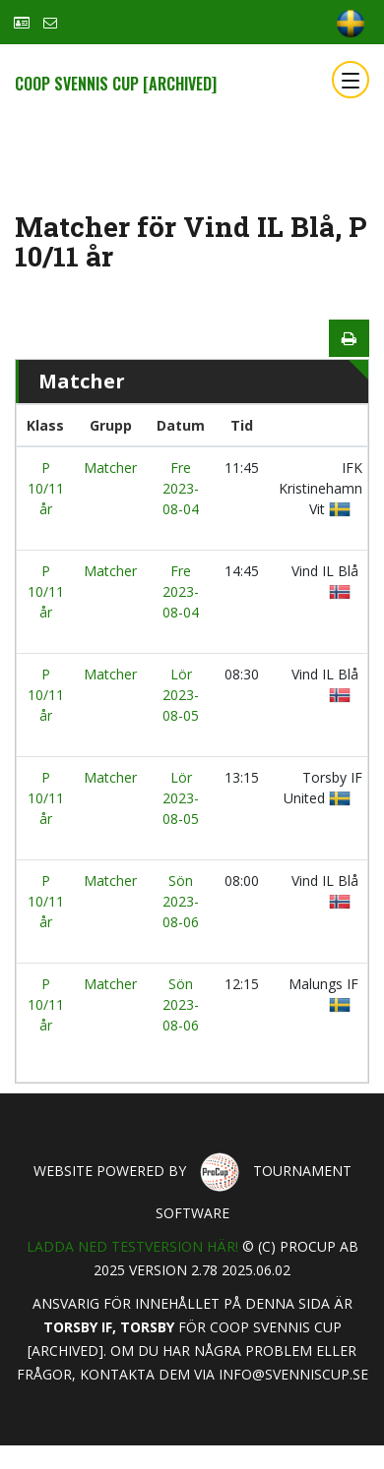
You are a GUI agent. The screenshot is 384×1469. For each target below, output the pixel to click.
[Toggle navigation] (350, 79)
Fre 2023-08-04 (180, 488)
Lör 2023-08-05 (180, 695)
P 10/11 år (46, 488)
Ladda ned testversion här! (132, 1246)
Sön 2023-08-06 (180, 901)
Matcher (110, 467)
